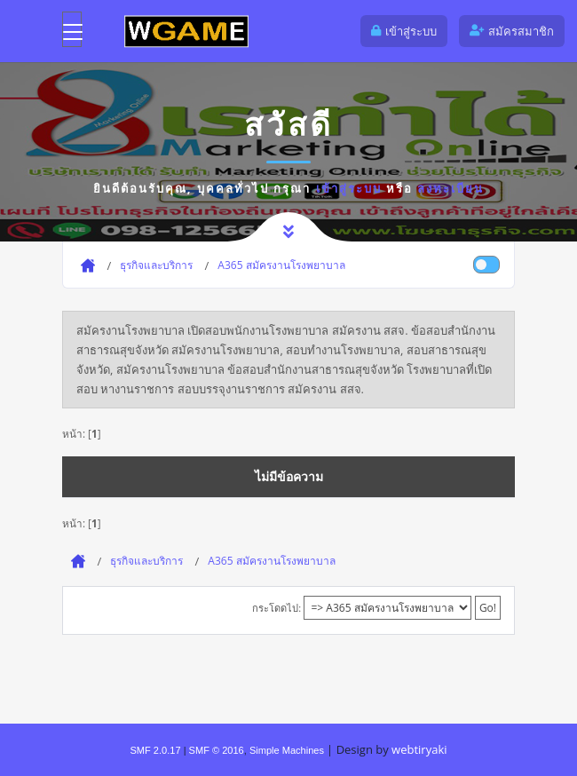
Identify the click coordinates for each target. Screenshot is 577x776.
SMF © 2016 (216, 750)
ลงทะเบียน (450, 188)
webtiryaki (419, 749)
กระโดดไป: (276, 607)
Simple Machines (286, 750)
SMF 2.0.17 (155, 750)
